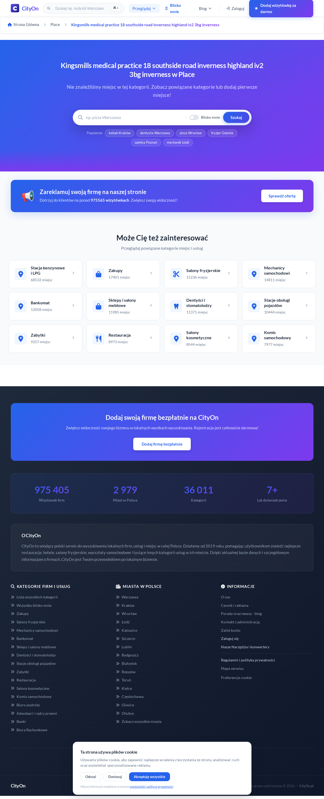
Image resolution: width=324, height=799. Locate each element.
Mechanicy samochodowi (34, 633)
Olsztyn (125, 716)
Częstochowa (129, 699)
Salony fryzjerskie (28, 625)
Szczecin (125, 641)
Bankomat (22, 641)
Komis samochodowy (31, 699)
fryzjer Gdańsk (223, 133)
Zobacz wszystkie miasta (138, 724)
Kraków (125, 608)
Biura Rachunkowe (29, 733)
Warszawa (127, 600)
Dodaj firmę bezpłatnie (162, 447)
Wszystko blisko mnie (31, 608)
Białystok (126, 666)
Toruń (123, 683)
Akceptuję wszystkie (149, 777)
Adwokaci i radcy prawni (34, 716)
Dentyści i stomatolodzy (33, 658)
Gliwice (125, 708)
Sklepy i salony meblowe (33, 650)
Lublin (124, 650)
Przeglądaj (144, 8)
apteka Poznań (146, 143)
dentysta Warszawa (155, 133)
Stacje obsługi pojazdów (33, 666)
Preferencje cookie (236, 680)
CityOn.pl (306, 789)
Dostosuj (115, 777)
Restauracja (23, 683)
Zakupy (20, 616)
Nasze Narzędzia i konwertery (245, 650)
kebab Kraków (119, 133)
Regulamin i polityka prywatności (248, 663)
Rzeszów (126, 675)
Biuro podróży (25, 708)
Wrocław (126, 616)
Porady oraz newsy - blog (241, 616)
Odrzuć (90, 777)
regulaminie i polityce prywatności (151, 786)
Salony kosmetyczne (30, 691)
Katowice (126, 633)
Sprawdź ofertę (282, 197)
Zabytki (20, 675)
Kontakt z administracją (240, 625)
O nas (225, 600)
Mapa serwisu (232, 671)
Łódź (123, 625)
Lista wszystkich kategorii (34, 600)
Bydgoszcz (127, 658)
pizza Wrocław (191, 133)
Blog (205, 8)
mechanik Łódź (178, 143)
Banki (18, 724)
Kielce (124, 691)
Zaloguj (235, 8)
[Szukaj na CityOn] (80, 8)
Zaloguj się (230, 641)
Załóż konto (230, 633)
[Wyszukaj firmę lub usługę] (134, 117)
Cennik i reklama (234, 608)
